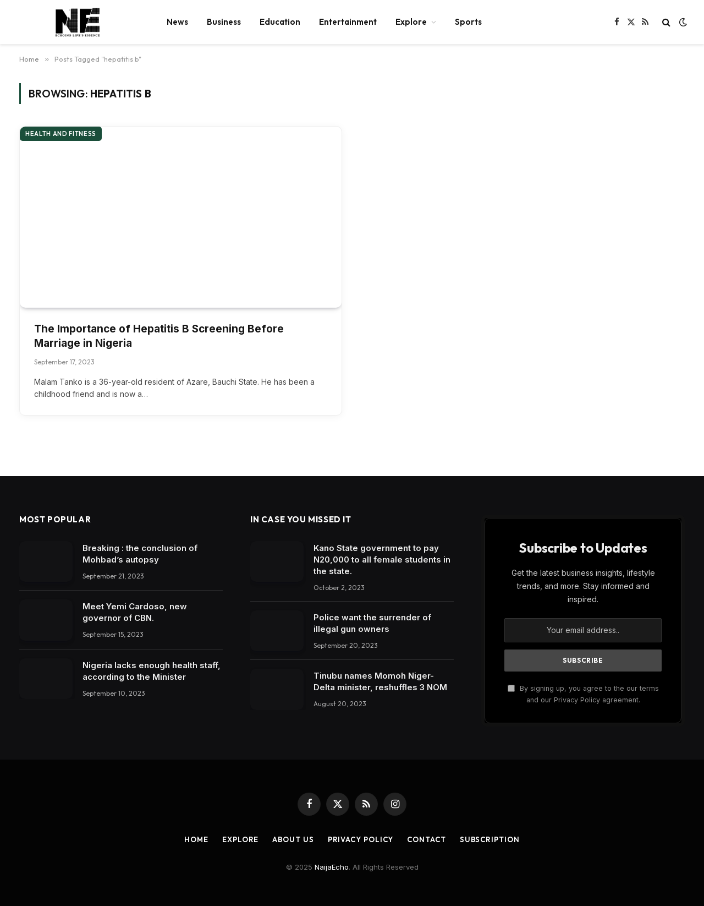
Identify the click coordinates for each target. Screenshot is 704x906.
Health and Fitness (60, 134)
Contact (426, 839)
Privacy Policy (361, 839)
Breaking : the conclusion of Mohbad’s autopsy (139, 554)
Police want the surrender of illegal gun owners (372, 623)
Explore (411, 22)
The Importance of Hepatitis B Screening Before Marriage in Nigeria (159, 336)
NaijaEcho (332, 867)
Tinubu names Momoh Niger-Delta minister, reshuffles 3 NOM (380, 681)
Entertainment (348, 22)
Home (196, 839)
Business (224, 22)
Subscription (490, 839)
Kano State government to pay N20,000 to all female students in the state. (382, 559)
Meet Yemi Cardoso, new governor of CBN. (134, 612)
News (177, 22)
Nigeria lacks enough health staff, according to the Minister (151, 671)
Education (280, 22)
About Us (293, 839)
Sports (468, 22)
